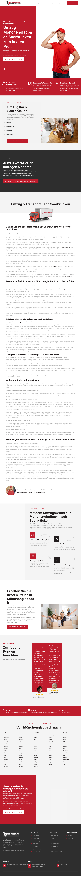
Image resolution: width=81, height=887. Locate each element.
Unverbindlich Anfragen (14, 59)
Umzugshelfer (52, 270)
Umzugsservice (51, 3)
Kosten (44, 333)
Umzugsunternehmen (41, 3)
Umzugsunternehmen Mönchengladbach (14, 856)
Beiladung (18, 325)
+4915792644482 (39, 496)
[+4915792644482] (58, 871)
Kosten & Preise (61, 3)
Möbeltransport (59, 361)
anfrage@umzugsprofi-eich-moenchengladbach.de (44, 718)
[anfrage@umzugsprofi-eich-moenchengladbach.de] (29, 872)
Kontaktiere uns (67, 280)
